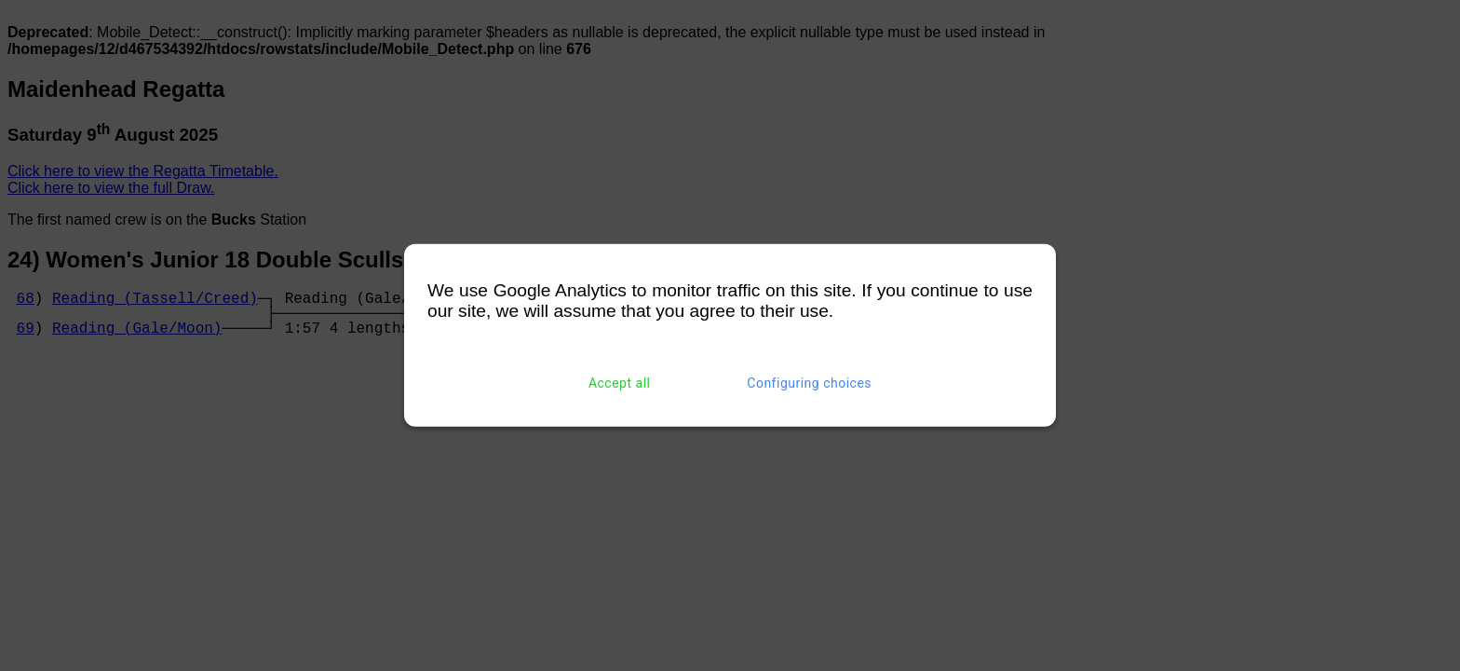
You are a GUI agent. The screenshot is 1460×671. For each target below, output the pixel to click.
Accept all (619, 383)
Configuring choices (809, 383)
